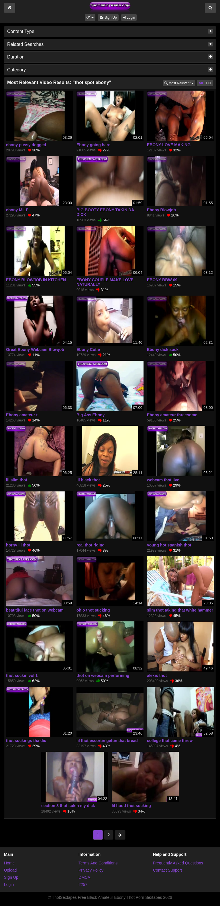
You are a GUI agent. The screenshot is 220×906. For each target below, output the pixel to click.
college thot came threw (169, 740)
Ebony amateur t (22, 415)
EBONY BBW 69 (162, 280)
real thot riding (90, 545)
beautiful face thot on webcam (35, 610)
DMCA (84, 877)
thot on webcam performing (102, 675)
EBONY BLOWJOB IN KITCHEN (36, 280)
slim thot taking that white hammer (180, 610)
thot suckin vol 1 (22, 675)
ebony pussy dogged (26, 144)
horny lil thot (18, 545)
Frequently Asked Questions (178, 863)
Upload (10, 870)
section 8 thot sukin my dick (68, 805)
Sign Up (108, 17)
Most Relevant (179, 82)
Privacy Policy (90, 870)
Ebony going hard (93, 144)
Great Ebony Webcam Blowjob (35, 349)
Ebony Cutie (88, 349)
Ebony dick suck (162, 349)
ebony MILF (17, 210)
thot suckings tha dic (26, 740)
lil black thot (88, 480)
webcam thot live (163, 480)
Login (129, 17)
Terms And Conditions (97, 863)
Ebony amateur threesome (172, 415)
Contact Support (167, 870)
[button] (90, 17)
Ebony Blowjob (161, 210)
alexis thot (157, 675)
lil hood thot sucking (131, 805)
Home (9, 863)
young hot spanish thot (169, 545)
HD (208, 83)
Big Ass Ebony (90, 415)
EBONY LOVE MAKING (168, 144)
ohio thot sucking (93, 610)
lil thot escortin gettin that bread (107, 740)
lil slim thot (16, 480)
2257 (82, 884)
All (201, 83)
